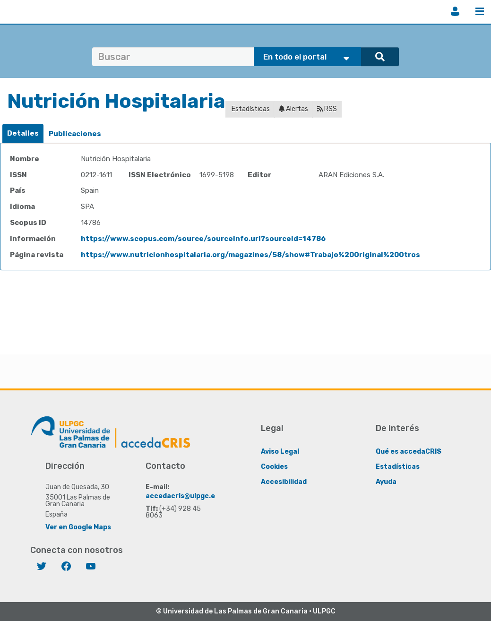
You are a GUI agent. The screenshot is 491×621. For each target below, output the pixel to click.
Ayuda (386, 482)
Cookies (274, 467)
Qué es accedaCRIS (408, 452)
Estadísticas (250, 109)
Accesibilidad (284, 482)
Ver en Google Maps (78, 527)
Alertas (293, 109)
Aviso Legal (280, 452)
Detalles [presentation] (23, 133)
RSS (327, 109)
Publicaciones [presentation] (75, 133)
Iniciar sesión (455, 11)
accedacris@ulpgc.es (182, 496)
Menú (479, 11)
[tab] (22, 133)
